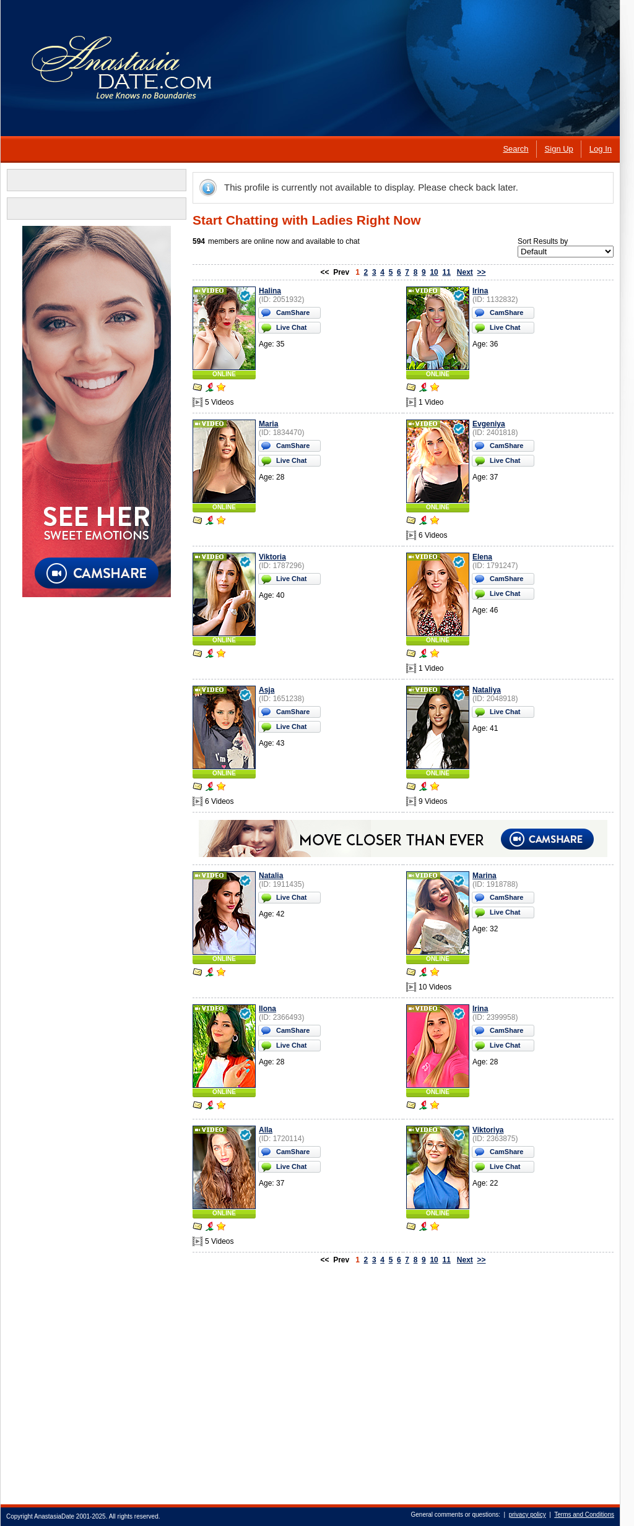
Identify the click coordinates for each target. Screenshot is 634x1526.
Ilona (267, 1008)
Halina (270, 291)
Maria (268, 424)
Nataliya (486, 690)
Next (465, 272)
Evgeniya (488, 424)
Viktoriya (487, 1130)
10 (434, 272)
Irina (480, 291)
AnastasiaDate (54, 1516)
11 (446, 272)
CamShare (293, 312)
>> (481, 272)
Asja (266, 690)
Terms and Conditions (584, 1514)
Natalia (271, 875)
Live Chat (291, 327)
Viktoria (272, 557)
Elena (482, 557)
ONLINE (224, 374)
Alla (265, 1130)
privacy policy (527, 1514)
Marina (484, 875)
